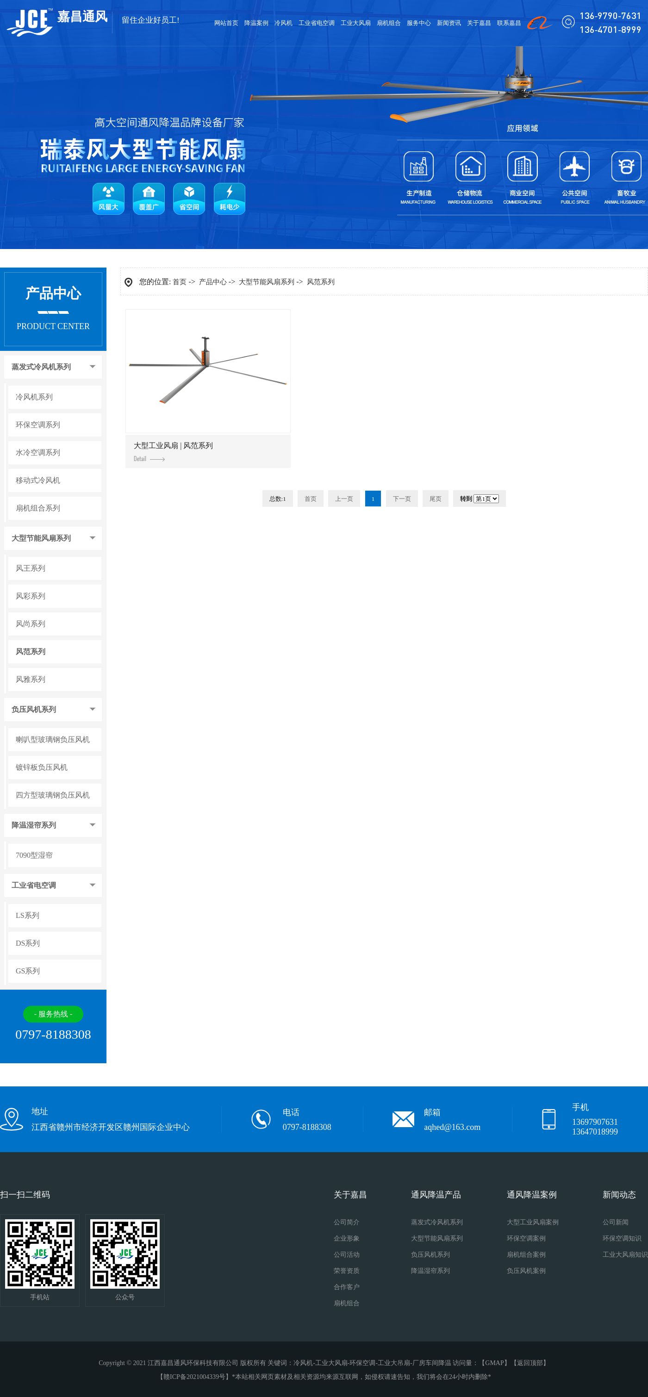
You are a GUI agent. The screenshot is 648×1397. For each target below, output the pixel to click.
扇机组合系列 (38, 508)
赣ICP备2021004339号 (194, 1376)
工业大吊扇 (394, 1363)
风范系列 (30, 651)
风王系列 (30, 568)
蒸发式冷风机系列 (41, 367)
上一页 (344, 498)
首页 (180, 282)
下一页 (402, 498)
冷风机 (283, 22)
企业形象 (347, 1238)
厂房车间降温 (431, 1363)
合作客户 (347, 1287)
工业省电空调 (317, 22)
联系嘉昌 (509, 22)
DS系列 (28, 943)
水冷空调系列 (38, 452)
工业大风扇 (356, 22)
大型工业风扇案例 (533, 1222)
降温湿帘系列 (34, 825)
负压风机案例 (526, 1270)
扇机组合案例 (526, 1254)
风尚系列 (30, 624)
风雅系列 (30, 679)
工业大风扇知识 (625, 1254)
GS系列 (28, 971)
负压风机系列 (34, 709)
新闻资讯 (449, 22)
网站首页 (226, 22)
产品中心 (213, 282)
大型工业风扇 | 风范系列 (173, 452)
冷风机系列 (34, 397)
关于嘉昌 (479, 22)
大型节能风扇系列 (41, 538)
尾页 (436, 498)
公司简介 (347, 1222)
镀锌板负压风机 (42, 767)
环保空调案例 (526, 1238)
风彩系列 (30, 596)
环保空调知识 (622, 1238)
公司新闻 (616, 1222)
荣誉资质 (347, 1270)
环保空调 (362, 1363)
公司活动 (347, 1254)
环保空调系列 (38, 425)
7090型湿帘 (34, 855)
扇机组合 (389, 22)
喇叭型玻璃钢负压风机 (53, 739)
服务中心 (419, 22)
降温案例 (256, 22)
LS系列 (27, 915)
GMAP (494, 1363)
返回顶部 (530, 1363)
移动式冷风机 (38, 480)
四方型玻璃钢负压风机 (53, 795)
